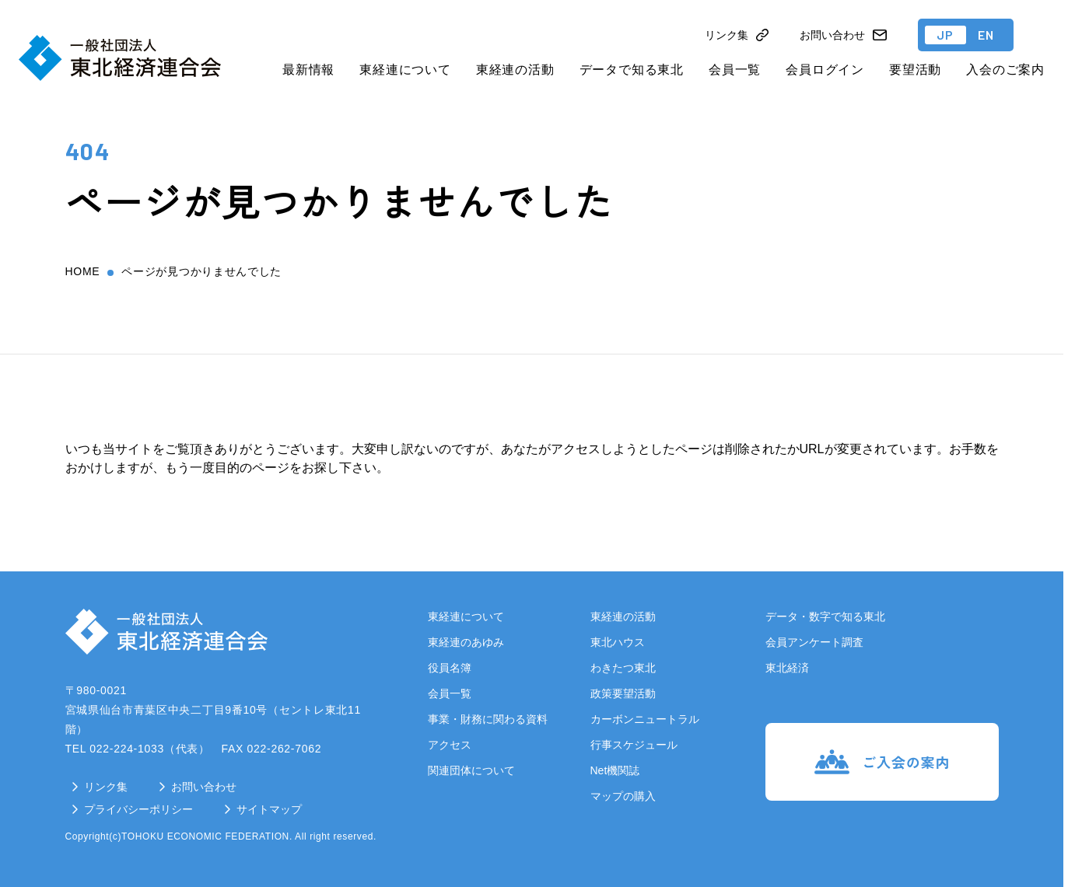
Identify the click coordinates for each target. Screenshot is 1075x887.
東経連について (405, 69)
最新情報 (308, 69)
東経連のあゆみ (466, 642)
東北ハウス (617, 642)
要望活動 (915, 69)
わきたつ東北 (623, 668)
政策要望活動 (623, 693)
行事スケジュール (634, 745)
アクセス (449, 745)
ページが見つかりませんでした (201, 271)
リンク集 (106, 786)
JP (945, 34)
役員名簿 (449, 668)
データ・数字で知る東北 (825, 616)
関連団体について (471, 770)
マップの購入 (623, 796)
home (82, 271)
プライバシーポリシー (138, 809)
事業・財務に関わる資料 (488, 719)
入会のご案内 (1005, 69)
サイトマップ (269, 809)
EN (986, 34)
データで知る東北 (632, 69)
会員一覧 (735, 69)
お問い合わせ (203, 786)
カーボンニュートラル (644, 719)
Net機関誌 (615, 770)
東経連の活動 (515, 69)
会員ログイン (825, 69)
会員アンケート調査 (814, 642)
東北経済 (787, 668)
